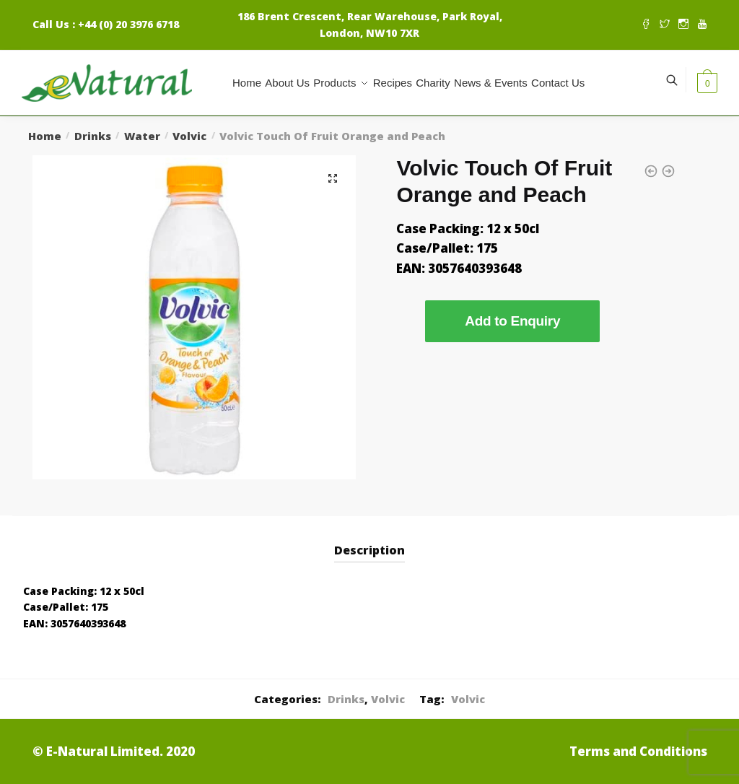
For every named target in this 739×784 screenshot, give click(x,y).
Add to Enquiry (512, 320)
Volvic (189, 136)
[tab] (369, 539)
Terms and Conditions (638, 751)
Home (44, 136)
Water (142, 136)
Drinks (92, 136)
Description (369, 550)
